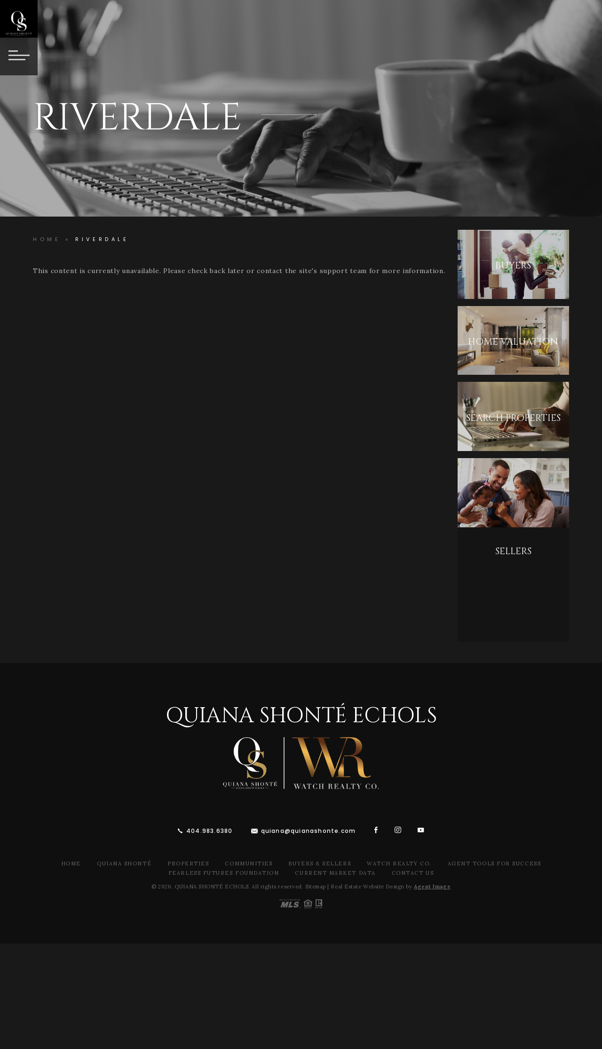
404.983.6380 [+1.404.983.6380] (209, 831)
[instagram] (398, 830)
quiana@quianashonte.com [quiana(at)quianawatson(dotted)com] (308, 831)
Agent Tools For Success (494, 863)
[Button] (19, 56)
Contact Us (413, 873)
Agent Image (432, 886)
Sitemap (315, 886)
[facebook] (376, 830)
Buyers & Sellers (319, 863)
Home (71, 863)
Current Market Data (335, 873)
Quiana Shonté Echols (301, 716)
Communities (248, 863)
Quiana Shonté (124, 863)
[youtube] (421, 830)
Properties (188, 863)
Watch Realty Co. (399, 863)
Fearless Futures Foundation (223, 873)
